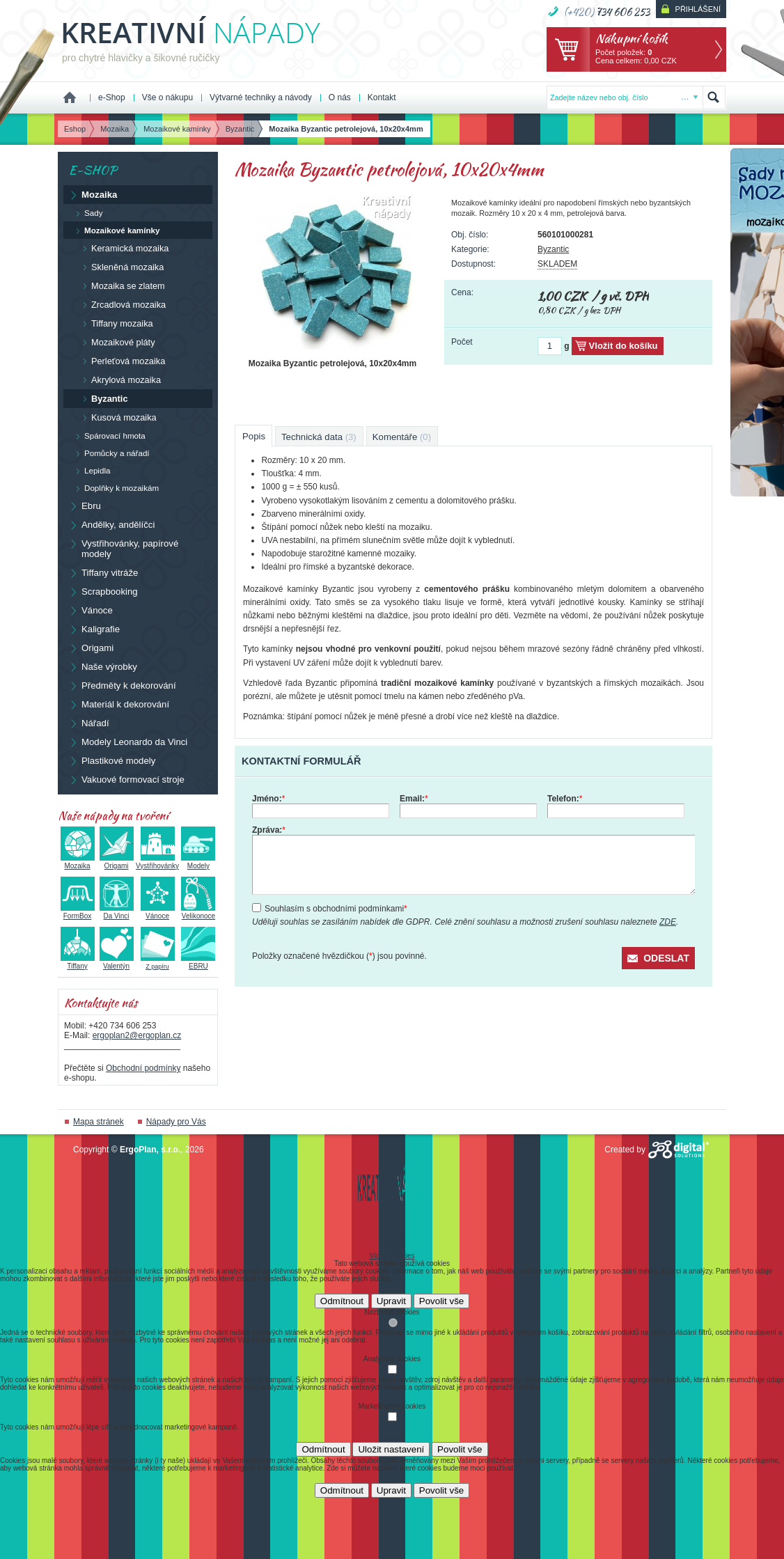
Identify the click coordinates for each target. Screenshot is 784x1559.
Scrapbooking (103, 591)
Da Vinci (117, 912)
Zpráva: (268, 830)
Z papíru (158, 962)
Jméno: (268, 799)
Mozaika (92, 194)
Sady (85, 213)
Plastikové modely (111, 760)
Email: (414, 799)
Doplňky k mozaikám (114, 488)
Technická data (318, 437)
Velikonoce (198, 912)
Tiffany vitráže (103, 572)
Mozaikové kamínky (114, 230)
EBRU (198, 962)
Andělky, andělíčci (111, 524)
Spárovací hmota (107, 435)
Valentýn (117, 962)
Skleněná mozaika (120, 266)
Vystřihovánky (157, 862)
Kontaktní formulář (301, 761)
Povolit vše (441, 1301)
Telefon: (564, 799)
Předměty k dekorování (122, 685)
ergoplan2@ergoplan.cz (137, 1035)
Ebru (84, 505)
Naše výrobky (102, 666)
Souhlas (392, 1240)
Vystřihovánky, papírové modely (123, 548)
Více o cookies (391, 1256)
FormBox (78, 912)
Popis (253, 436)
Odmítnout (341, 1301)
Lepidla (89, 470)
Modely (198, 862)
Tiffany (78, 962)
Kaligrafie (94, 628)
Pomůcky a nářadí (109, 453)
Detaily (392, 1248)
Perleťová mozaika (120, 360)
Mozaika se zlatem (120, 285)
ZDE (667, 922)
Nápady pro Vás (176, 1122)
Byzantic (553, 249)
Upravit (391, 1301)
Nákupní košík (631, 38)
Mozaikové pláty (115, 341)
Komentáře (402, 437)
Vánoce (90, 610)
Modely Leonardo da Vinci (127, 741)
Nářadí (88, 722)
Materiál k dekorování (118, 704)
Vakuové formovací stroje (126, 779)
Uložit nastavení (391, 1449)
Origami (90, 647)
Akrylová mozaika (118, 379)
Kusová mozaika (116, 417)
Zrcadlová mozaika (121, 304)
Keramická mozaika (122, 247)
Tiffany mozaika (114, 323)
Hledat (714, 97)
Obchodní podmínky (143, 1068)
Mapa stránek (98, 1122)
